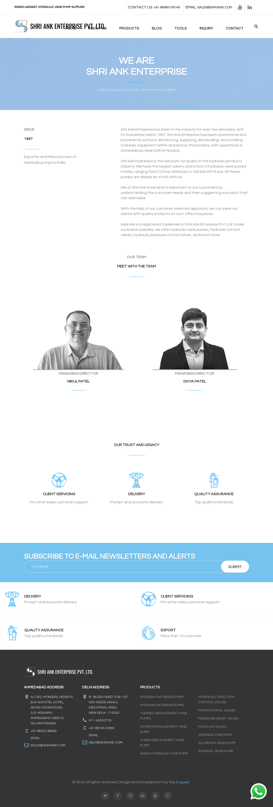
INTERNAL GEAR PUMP (215, 751)
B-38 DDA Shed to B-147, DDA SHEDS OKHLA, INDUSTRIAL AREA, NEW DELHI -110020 (109, 704)
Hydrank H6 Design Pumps (162, 705)
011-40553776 (100, 720)
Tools (188, 26)
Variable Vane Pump (215, 735)
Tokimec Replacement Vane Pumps (163, 716)
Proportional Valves (216, 710)
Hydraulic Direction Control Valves (216, 699)
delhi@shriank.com (106, 742)
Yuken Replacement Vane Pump (162, 742)
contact (237, 26)
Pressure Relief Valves (218, 718)
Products (142, 26)
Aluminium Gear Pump (216, 743)
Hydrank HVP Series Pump (162, 697)
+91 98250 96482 (44, 731)
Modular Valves (212, 726)
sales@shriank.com (48, 745)
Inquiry (211, 26)
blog (167, 26)
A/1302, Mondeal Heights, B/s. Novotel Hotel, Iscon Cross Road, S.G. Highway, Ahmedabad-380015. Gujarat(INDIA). (52, 710)
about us (113, 26)
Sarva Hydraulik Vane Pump (164, 753)
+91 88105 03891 (102, 728)
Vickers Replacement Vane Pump (163, 729)
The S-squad (179, 782)
